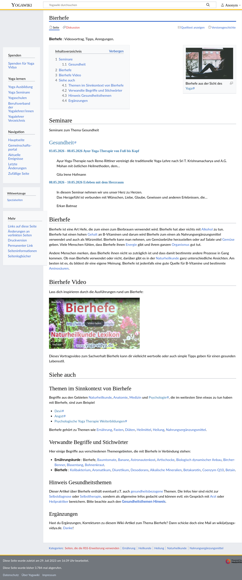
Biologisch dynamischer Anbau (199, 460)
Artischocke (166, 460)
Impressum (49, 575)
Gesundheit (61, 142)
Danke (68, 528)
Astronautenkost (143, 460)
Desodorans (140, 470)
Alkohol (207, 229)
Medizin (135, 397)
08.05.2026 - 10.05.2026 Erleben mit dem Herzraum (86, 182)
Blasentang (75, 465)
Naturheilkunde (167, 258)
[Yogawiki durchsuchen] (129, 5)
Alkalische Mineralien (166, 470)
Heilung (158, 430)
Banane (123, 460)
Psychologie (158, 397)
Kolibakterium (80, 470)
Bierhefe (56, 302)
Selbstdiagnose (60, 496)
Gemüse (228, 239)
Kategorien (56, 548)
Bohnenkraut (94, 465)
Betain (230, 470)
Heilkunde (144, 548)
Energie (131, 244)
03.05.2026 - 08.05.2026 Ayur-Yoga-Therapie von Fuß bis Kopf (94, 151)
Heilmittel (144, 430)
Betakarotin (192, 470)
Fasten (118, 430)
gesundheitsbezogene (147, 491)
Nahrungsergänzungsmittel (186, 430)
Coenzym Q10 (213, 470)
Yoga (188, 88)
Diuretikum (120, 470)
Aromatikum (101, 470)
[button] (94, 323)
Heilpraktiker (58, 501)
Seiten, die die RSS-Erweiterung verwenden (92, 548)
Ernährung (104, 430)
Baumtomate (106, 460)
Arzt (213, 496)
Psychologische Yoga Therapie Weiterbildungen (89, 421)
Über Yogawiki (31, 575)
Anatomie (120, 397)
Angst (58, 416)
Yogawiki (21, 5)
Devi (57, 411)
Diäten (130, 430)
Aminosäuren (59, 268)
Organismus (180, 244)
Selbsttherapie (90, 496)
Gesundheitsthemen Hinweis (143, 501)
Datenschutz (11, 575)
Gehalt (92, 234)
